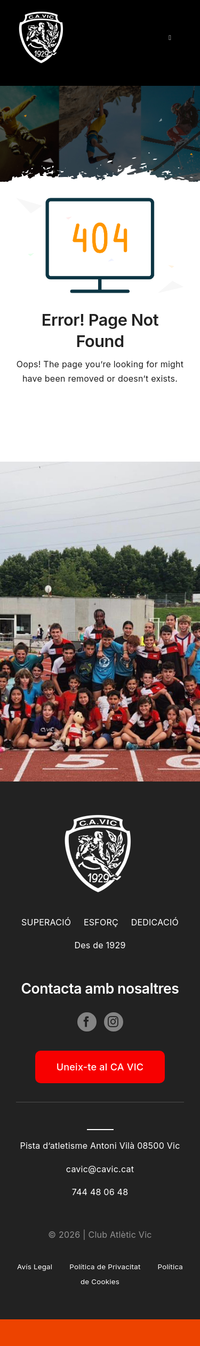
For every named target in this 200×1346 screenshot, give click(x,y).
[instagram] (113, 1024)
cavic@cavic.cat (100, 1169)
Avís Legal (34, 1266)
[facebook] (87, 1024)
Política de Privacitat (104, 1266)
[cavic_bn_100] (42, 15)
